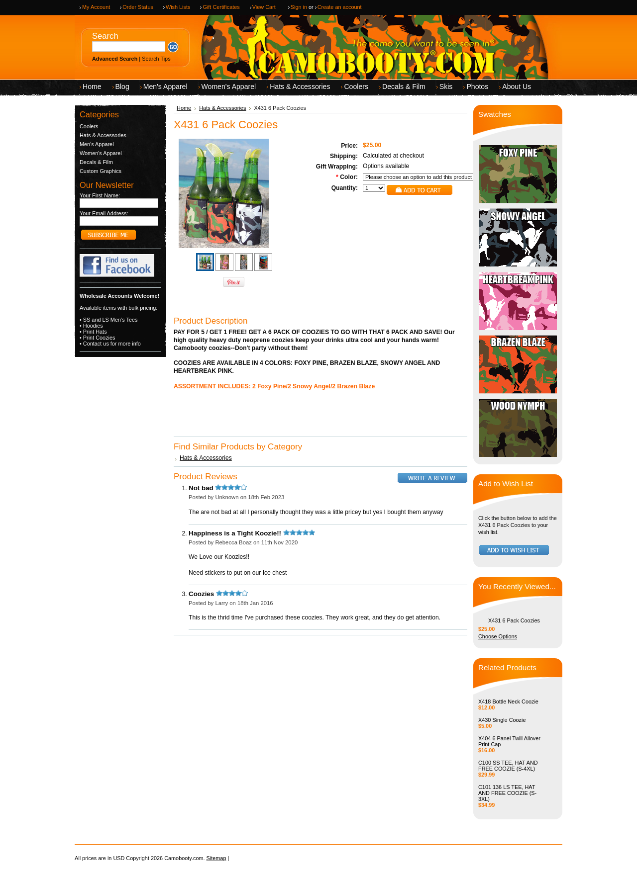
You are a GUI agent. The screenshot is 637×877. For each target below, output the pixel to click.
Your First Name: (100, 195)
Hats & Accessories (103, 135)
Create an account (340, 7)
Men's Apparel (97, 144)
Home (184, 108)
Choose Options (497, 636)
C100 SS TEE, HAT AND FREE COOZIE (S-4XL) (508, 766)
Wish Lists (178, 7)
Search (105, 36)
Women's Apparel (101, 153)
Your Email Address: (104, 213)
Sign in (299, 7)
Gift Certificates (221, 7)
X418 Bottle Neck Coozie (508, 701)
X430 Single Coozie (502, 720)
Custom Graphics (100, 171)
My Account (96, 7)
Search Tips (156, 59)
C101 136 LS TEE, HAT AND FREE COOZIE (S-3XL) (507, 793)
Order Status (137, 7)
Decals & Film (96, 162)
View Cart (264, 7)
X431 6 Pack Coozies (514, 620)
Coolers (89, 126)
